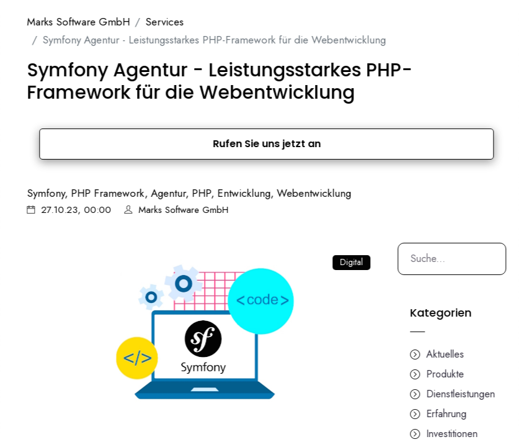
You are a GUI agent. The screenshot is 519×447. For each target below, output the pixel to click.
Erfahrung (461, 414)
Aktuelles (460, 354)
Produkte (460, 374)
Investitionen (466, 434)
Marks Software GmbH (93, 21)
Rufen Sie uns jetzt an (281, 144)
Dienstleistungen (475, 394)
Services (179, 21)
